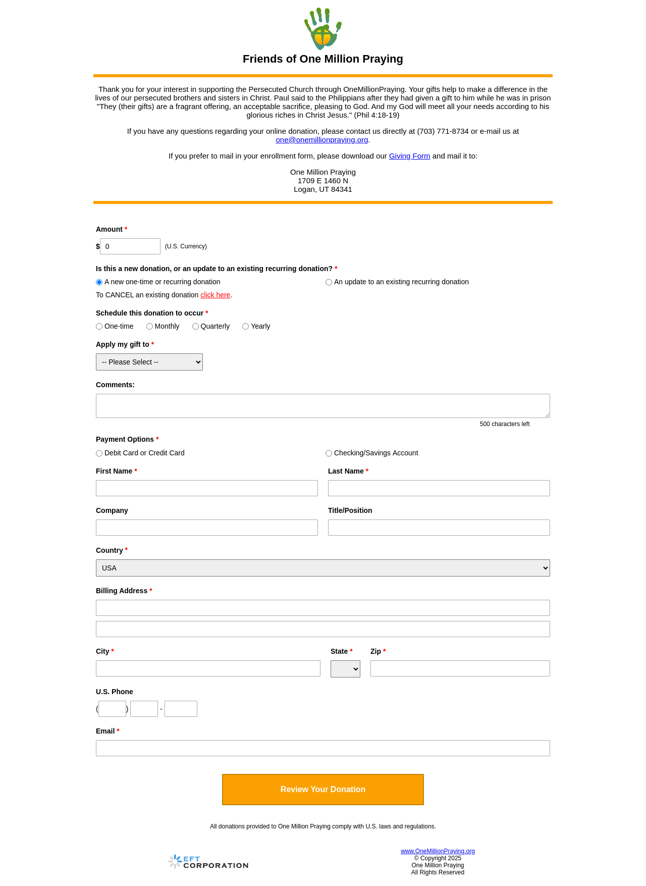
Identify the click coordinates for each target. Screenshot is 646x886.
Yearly (256, 326)
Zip (378, 651)
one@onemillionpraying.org (322, 139)
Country (109, 550)
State (342, 651)
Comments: (115, 385)
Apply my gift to (125, 344)
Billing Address (124, 591)
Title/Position (350, 510)
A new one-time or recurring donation (158, 282)
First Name (116, 471)
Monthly (163, 326)
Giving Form (409, 155)
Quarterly (211, 326)
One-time (115, 326)
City (105, 651)
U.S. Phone (114, 692)
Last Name (348, 471)
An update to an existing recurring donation (397, 282)
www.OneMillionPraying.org (438, 851)
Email (108, 731)
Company (112, 510)
